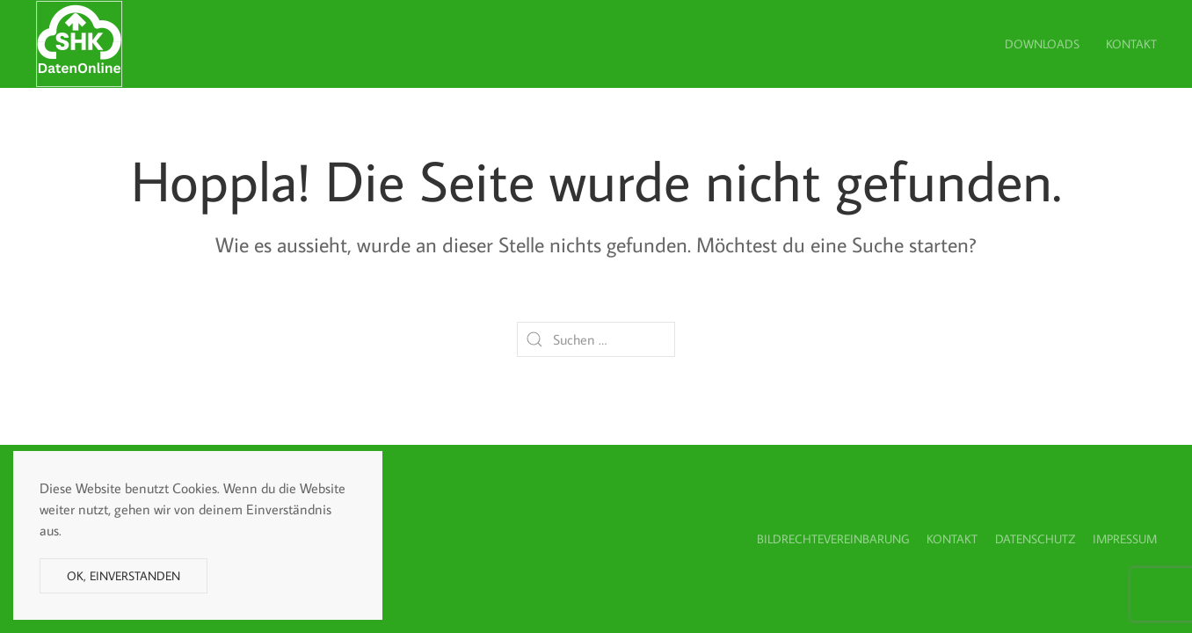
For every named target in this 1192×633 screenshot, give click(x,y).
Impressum (1125, 539)
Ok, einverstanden (123, 576)
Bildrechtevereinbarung (833, 539)
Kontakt (1131, 44)
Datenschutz (1035, 539)
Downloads (1042, 44)
